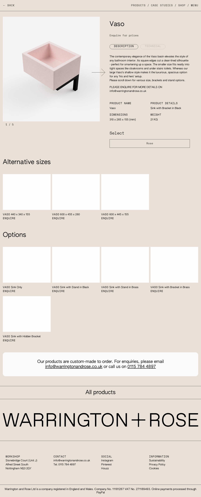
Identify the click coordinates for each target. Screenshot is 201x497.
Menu (194, 5)
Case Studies (162, 5)
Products (138, 5)
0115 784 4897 (141, 367)
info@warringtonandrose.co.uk (128, 91)
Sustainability (157, 460)
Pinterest (106, 464)
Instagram (107, 460)
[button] (98, 72)
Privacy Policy (157, 464)
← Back (9, 5)
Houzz (105, 468)
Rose (149, 143)
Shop (182, 5)
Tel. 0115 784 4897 (64, 464)
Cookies (154, 468)
